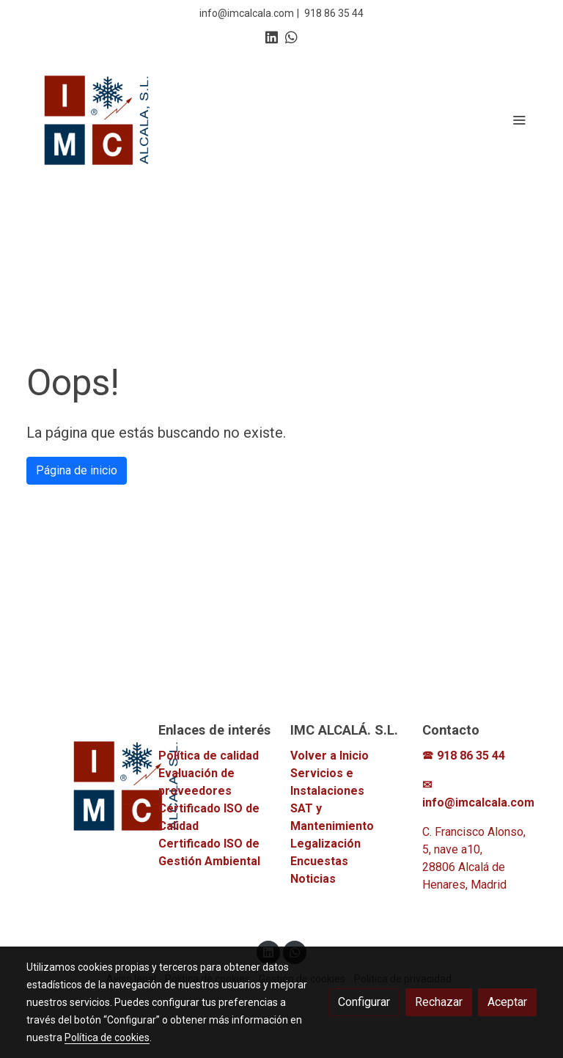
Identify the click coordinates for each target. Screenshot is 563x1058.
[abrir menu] (519, 119)
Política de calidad (208, 756)
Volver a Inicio (329, 756)
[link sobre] (83, 785)
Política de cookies (107, 1037)
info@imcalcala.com (246, 13)
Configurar (364, 1002)
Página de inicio (76, 470)
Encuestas (319, 861)
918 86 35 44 (334, 13)
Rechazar (439, 1002)
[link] (98, 119)
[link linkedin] (271, 36)
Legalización (325, 844)
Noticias (313, 879)
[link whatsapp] (291, 36)
